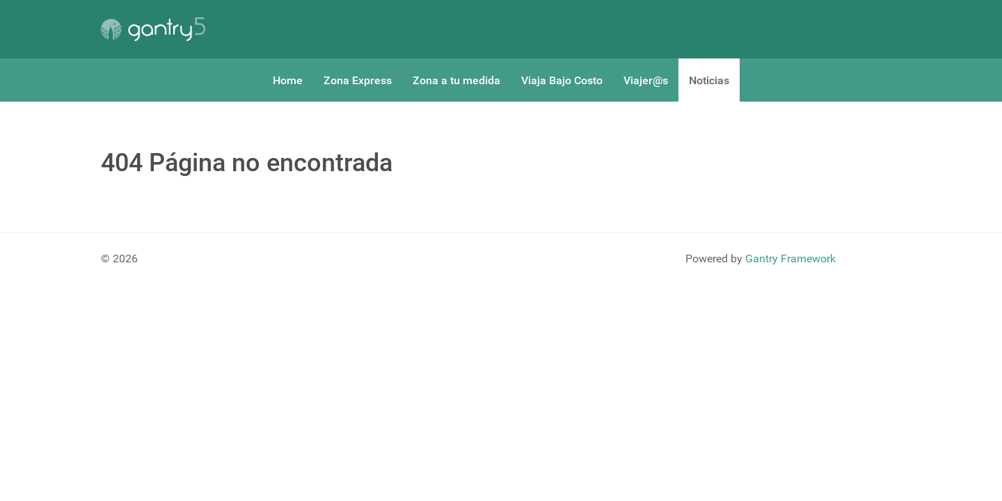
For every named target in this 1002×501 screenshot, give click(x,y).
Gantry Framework (790, 258)
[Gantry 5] (153, 29)
